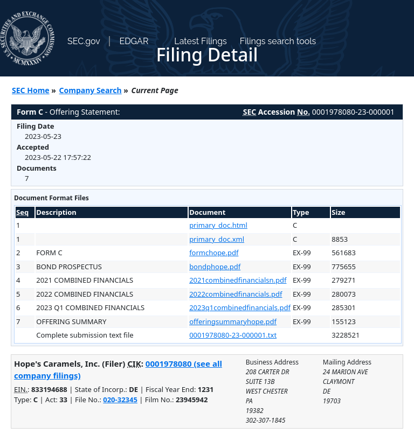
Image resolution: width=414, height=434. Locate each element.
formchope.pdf (213, 252)
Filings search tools (278, 41)
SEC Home (31, 90)
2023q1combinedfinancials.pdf (240, 307)
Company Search (90, 90)
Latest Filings (200, 41)
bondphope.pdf (214, 266)
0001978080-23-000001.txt (233, 335)
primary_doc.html (218, 225)
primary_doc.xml (216, 239)
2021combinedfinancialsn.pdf (237, 280)
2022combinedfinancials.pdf (235, 294)
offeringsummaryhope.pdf (233, 321)
